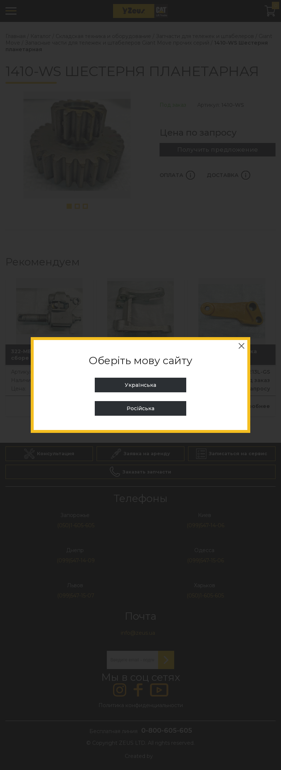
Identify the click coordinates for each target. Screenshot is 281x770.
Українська (140, 385)
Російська (140, 408)
